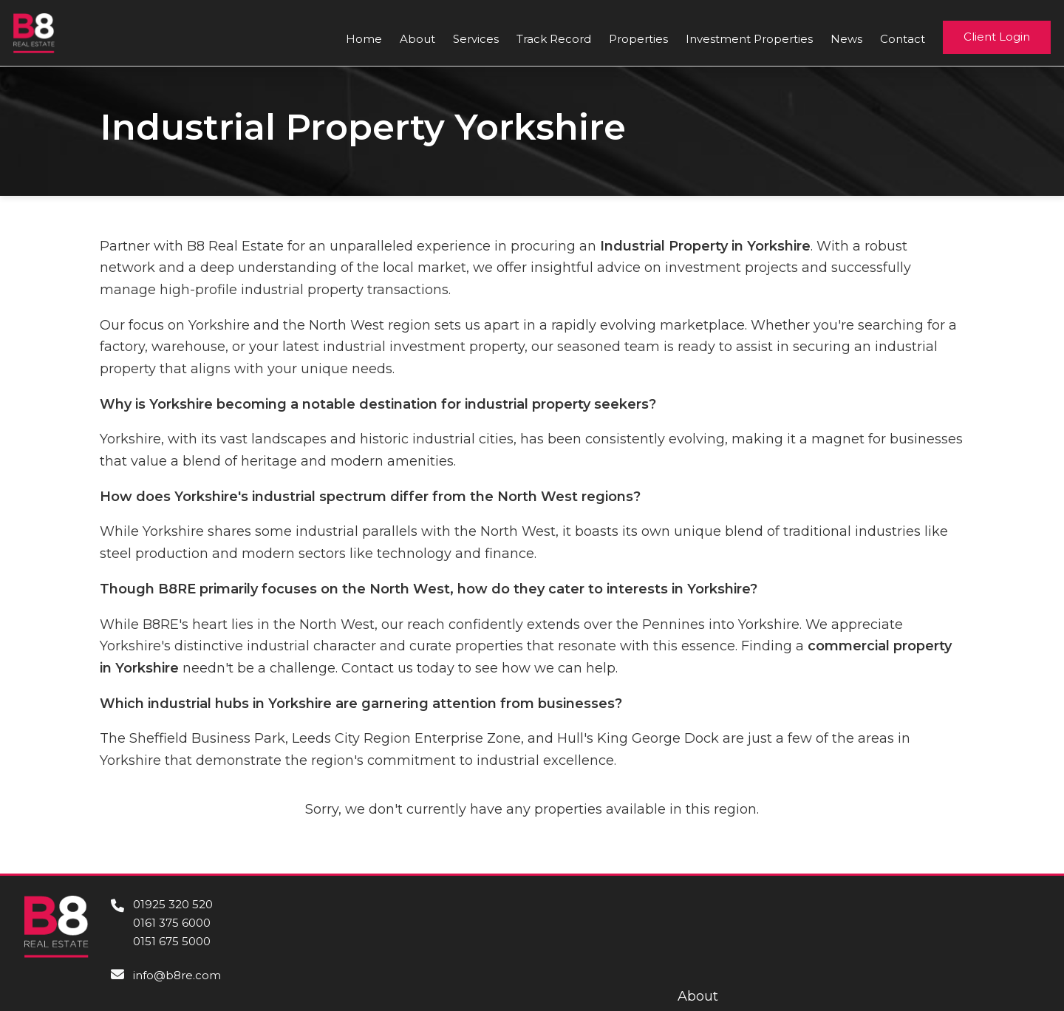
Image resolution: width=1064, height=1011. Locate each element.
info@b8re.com (177, 975)
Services (476, 39)
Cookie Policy (995, 950)
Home (364, 39)
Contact (902, 39)
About (417, 39)
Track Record (553, 39)
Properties (638, 39)
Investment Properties (749, 39)
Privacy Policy (993, 972)
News (846, 39)
